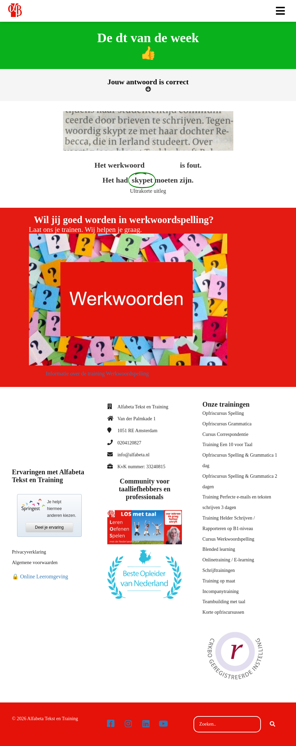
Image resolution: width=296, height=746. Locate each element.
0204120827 (129, 442)
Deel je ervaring (49, 527)
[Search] (272, 724)
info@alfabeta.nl (134, 454)
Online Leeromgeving (44, 576)
